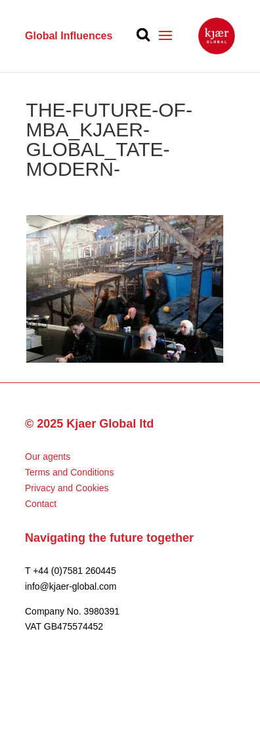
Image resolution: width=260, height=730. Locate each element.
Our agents (47, 456)
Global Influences (68, 35)
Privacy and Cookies (67, 488)
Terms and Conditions (69, 472)
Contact (40, 503)
